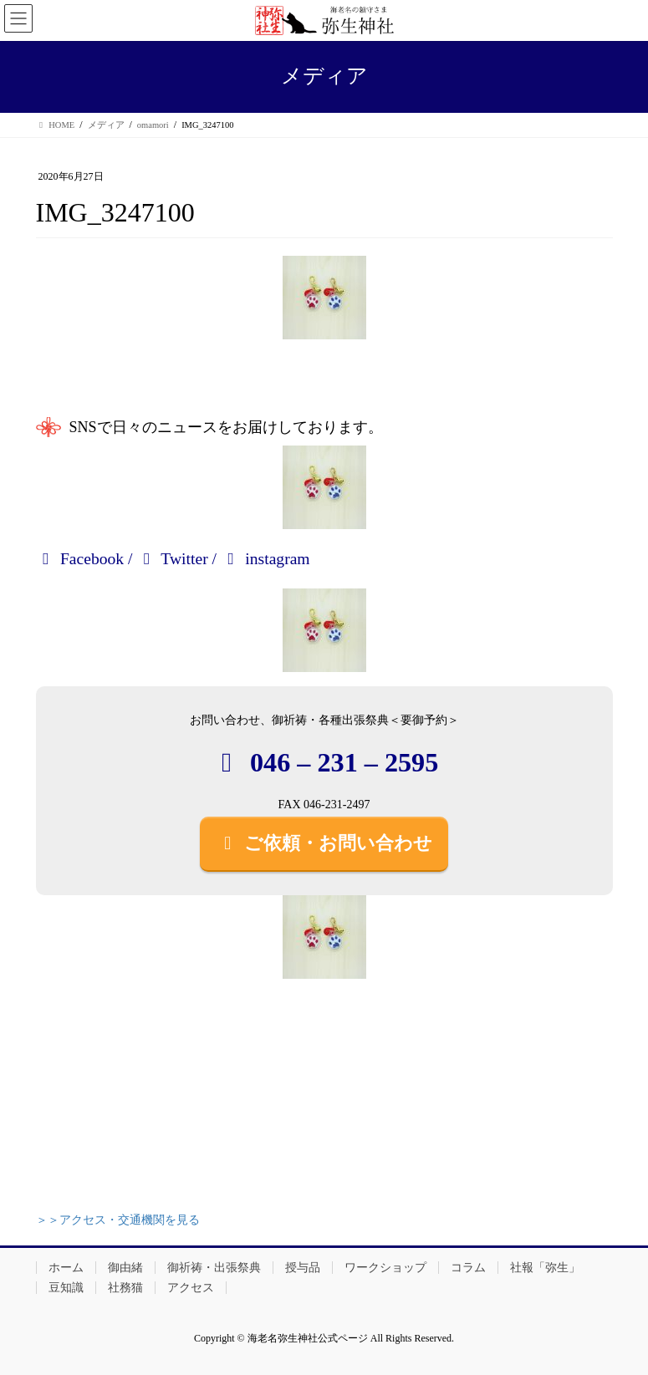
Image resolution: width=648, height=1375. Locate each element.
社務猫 (125, 1287)
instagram (265, 559)
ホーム (66, 1267)
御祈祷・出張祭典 (214, 1267)
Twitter (171, 559)
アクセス (190, 1287)
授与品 (302, 1267)
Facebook (80, 559)
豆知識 (66, 1287)
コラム (468, 1267)
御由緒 (125, 1267)
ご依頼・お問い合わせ (324, 843)
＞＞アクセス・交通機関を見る (118, 1220)
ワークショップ (385, 1267)
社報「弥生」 (545, 1267)
